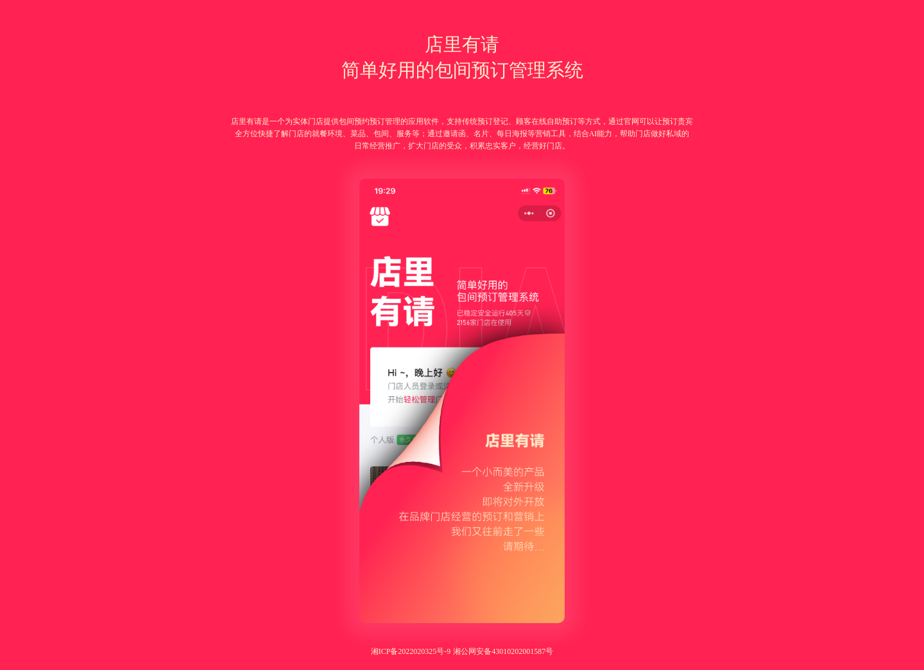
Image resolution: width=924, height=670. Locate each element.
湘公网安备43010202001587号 (503, 651)
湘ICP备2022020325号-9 (411, 651)
